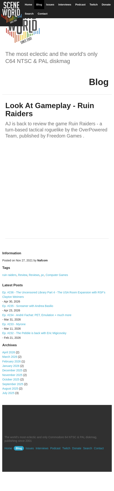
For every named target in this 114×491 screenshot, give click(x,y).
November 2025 (12, 375)
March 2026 (9, 356)
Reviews (34, 275)
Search (29, 13)
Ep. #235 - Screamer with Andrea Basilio (27, 306)
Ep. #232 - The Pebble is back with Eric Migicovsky (34, 333)
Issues (50, 4)
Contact (42, 13)
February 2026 (11, 361)
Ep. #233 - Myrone (14, 324)
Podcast (80, 4)
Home (28, 4)
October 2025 (10, 379)
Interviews (64, 4)
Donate (106, 4)
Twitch (93, 4)
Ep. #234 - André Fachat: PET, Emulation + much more (36, 315)
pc (42, 275)
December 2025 (12, 370)
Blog (39, 4)
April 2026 (8, 352)
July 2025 (8, 393)
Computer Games (57, 275)
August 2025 (10, 388)
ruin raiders (9, 275)
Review (22, 275)
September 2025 (12, 384)
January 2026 (10, 365)
